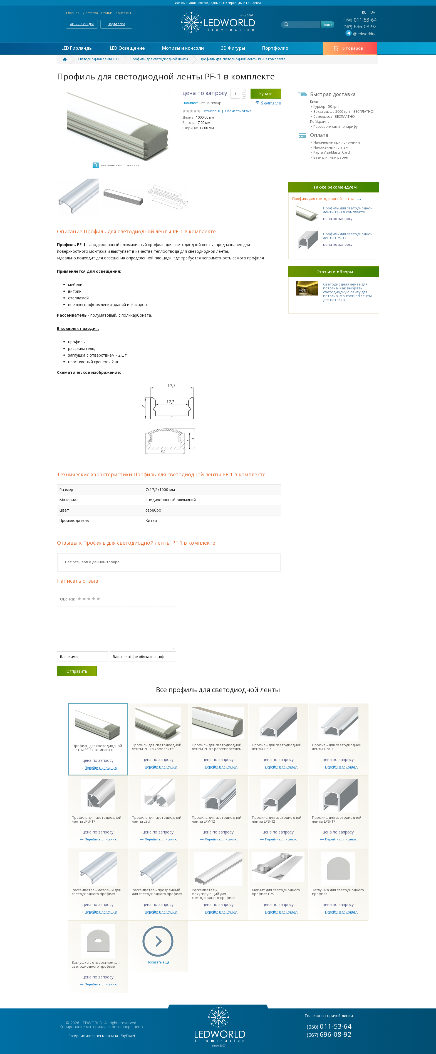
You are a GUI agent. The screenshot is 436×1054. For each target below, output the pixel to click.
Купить (265, 93)
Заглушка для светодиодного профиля (338, 891)
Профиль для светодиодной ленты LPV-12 (216, 819)
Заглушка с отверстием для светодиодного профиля (96, 964)
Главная (73, 13)
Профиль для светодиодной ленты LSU (156, 819)
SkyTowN (128, 1035)
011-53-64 (359, 19)
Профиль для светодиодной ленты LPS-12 (276, 819)
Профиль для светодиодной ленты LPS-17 (348, 235)
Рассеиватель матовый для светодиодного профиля (96, 891)
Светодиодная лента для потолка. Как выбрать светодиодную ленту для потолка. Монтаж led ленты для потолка (347, 292)
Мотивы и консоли (183, 48)
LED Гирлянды (77, 48)
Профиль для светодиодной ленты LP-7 (276, 746)
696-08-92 (359, 26)
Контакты (123, 13)
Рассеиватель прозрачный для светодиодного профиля (157, 891)
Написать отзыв (238, 111)
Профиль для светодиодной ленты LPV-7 (336, 746)
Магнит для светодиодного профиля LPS (276, 891)
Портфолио (116, 24)
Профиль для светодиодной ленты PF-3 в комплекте (348, 210)
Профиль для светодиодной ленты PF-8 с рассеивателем (217, 746)
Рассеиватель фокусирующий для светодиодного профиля (213, 893)
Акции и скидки (82, 24)
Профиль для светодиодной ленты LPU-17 (96, 819)
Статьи (106, 13)
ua (372, 12)
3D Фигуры (233, 48)
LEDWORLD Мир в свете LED (218, 22)
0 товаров (352, 48)
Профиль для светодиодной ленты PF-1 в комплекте (97, 747)
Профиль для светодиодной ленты (323, 198)
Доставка (90, 13)
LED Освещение (127, 48)
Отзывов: (209, 111)
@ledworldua (360, 34)
